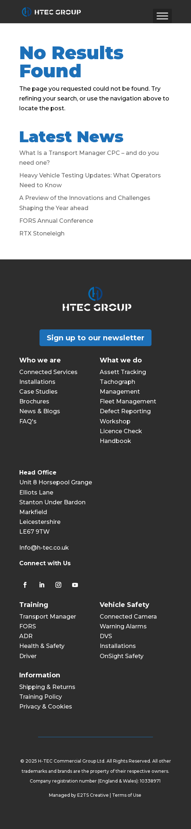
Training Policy (40, 696)
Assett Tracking (123, 372)
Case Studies (38, 391)
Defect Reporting (125, 411)
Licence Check (121, 431)
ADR (26, 636)
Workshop (115, 421)
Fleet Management (128, 401)
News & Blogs (39, 411)
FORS (27, 626)
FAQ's (28, 421)
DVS (106, 636)
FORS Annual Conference (56, 220)
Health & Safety (42, 646)
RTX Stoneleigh (42, 233)
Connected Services (48, 372)
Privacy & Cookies (45, 706)
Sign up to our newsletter (95, 337)
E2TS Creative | (94, 795)
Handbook (115, 441)
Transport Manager (47, 616)
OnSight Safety (122, 656)
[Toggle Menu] (162, 15)
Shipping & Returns (47, 687)
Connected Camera (128, 616)
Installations (37, 381)
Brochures (34, 401)
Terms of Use (127, 795)
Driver (28, 656)
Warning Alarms (123, 626)
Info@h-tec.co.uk (44, 547)
